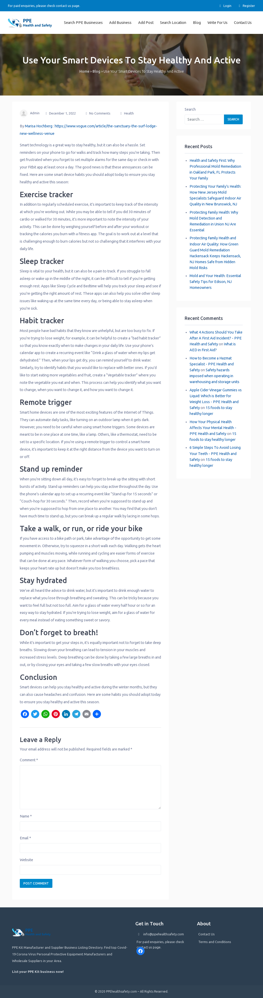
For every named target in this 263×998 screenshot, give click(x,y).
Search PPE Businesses (83, 23)
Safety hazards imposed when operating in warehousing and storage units (214, 376)
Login (224, 6)
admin (35, 113)
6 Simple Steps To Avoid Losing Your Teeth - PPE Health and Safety (215, 453)
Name (26, 816)
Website (26, 860)
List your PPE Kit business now (37, 971)
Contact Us (243, 23)
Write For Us (218, 23)
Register (246, 6)
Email (25, 838)
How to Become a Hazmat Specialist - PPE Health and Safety (212, 364)
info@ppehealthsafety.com (163, 934)
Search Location (173, 23)
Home (84, 71)
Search (190, 109)
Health (129, 113)
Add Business (120, 23)
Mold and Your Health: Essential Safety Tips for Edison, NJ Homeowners (215, 282)
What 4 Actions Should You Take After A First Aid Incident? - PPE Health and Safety (216, 338)
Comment (29, 760)
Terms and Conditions (214, 942)
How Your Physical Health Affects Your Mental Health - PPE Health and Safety (213, 428)
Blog (197, 23)
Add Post (146, 23)
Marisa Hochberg (38, 126)
